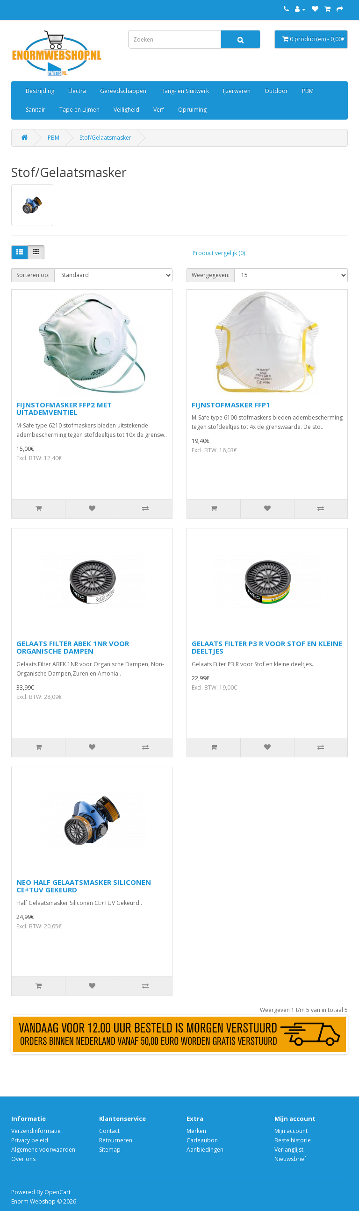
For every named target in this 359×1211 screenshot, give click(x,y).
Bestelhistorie (292, 1140)
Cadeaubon (202, 1140)
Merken (196, 1131)
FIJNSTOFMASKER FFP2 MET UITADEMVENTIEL (64, 408)
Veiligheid (126, 110)
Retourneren (115, 1140)
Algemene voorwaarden (43, 1150)
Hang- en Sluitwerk (184, 91)
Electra (77, 91)
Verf (158, 110)
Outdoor (276, 91)
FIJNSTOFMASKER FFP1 (231, 404)
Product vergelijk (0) (219, 253)
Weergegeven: (211, 275)
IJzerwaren (237, 91)
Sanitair (35, 110)
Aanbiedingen (205, 1150)
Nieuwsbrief (290, 1159)
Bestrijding (40, 91)
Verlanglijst (288, 1150)
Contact (109, 1131)
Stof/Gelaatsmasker (105, 138)
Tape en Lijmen (79, 110)
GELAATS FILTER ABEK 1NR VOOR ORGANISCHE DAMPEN (72, 647)
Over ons (23, 1159)
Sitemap (110, 1150)
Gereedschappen (123, 91)
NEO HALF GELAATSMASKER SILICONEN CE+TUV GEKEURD (83, 886)
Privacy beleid (29, 1140)
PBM (308, 91)
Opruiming (192, 110)
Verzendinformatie (36, 1131)
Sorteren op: (33, 275)
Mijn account (291, 1131)
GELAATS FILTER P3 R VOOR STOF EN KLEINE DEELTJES (267, 647)
